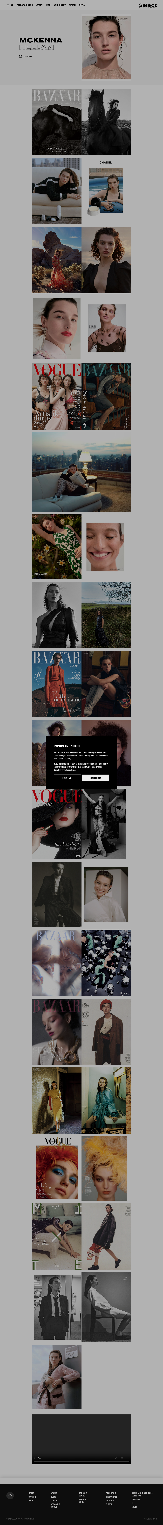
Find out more (67, 778)
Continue (95, 778)
